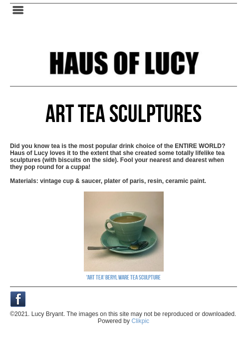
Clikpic (140, 321)
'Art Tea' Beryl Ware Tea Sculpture (123, 277)
